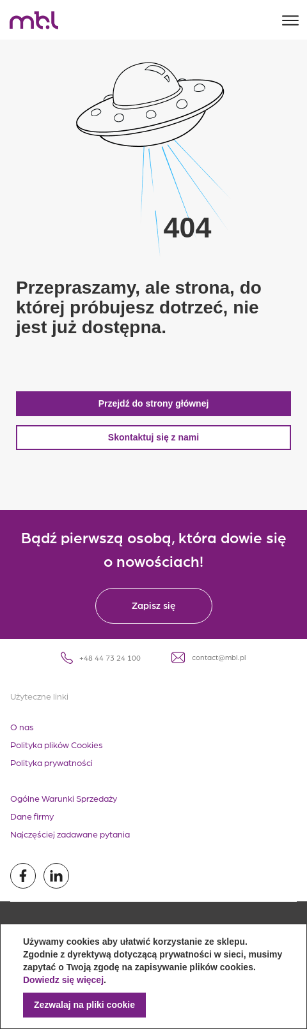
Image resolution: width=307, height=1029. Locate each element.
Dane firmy (32, 816)
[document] (153, 976)
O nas (22, 726)
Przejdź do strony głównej (153, 403)
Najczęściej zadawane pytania (70, 833)
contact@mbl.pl (208, 657)
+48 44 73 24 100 (101, 658)
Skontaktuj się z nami (153, 437)
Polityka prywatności (51, 762)
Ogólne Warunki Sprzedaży (63, 798)
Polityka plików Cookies (56, 744)
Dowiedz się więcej (63, 980)
